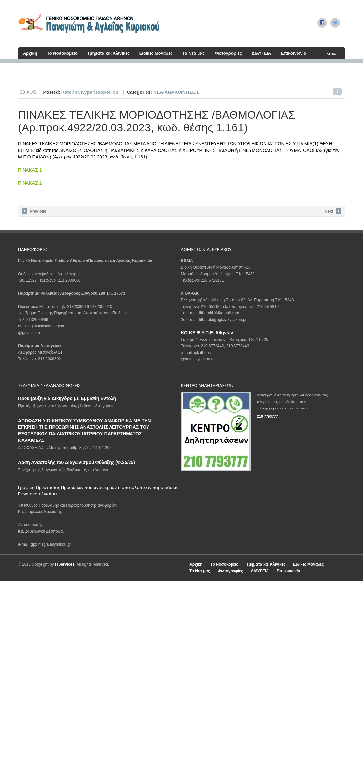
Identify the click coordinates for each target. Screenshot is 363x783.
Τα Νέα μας (193, 53)
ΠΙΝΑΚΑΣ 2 (30, 183)
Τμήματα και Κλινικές (108, 53)
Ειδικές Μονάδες (156, 53)
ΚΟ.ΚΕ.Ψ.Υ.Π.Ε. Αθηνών (207, 332)
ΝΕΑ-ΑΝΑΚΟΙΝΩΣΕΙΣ (176, 92)
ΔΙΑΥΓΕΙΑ (261, 53)
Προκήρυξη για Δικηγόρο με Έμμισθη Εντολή (67, 398)
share (332, 53)
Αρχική (30, 53)
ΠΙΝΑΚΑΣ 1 (30, 170)
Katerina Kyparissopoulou (90, 92)
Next (333, 211)
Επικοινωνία (293, 53)
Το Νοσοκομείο (62, 53)
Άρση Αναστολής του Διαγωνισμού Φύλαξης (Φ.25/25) (76, 462)
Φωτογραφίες (228, 53)
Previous (34, 211)
